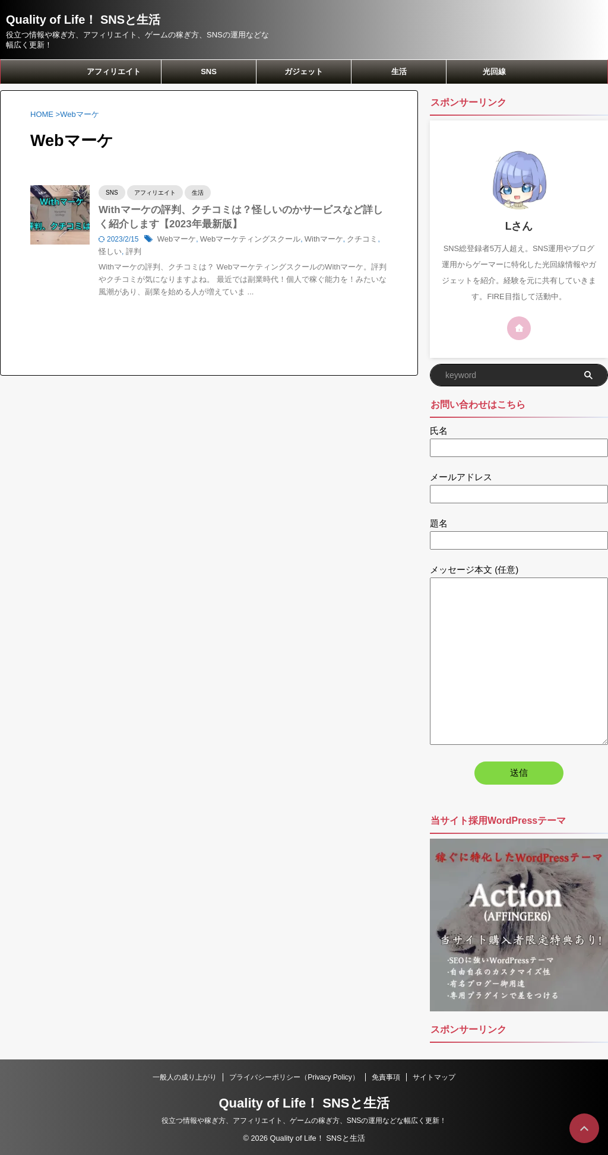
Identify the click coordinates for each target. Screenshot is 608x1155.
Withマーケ (312, 241)
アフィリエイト (114, 71)
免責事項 (386, 1077)
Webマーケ (175, 241)
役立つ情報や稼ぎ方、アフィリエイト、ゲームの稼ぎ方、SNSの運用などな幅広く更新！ (304, 1120)
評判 (117, 254)
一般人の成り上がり (185, 1077)
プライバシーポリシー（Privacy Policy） (294, 1077)
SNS (209, 71)
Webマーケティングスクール (243, 241)
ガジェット (303, 71)
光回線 (494, 71)
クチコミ (348, 241)
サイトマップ (434, 1077)
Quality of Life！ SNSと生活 (83, 19)
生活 (399, 71)
